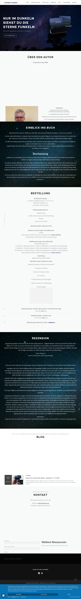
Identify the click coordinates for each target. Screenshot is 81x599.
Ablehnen (18, 594)
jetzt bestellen (10, 36)
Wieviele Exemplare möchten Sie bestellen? (41, 264)
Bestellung (45, 2)
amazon (51, 322)
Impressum (6, 558)
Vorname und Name (41, 268)
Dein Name (22, 550)
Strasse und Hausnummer (41, 272)
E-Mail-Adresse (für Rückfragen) (41, 279)
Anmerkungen (41, 295)
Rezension (53, 2)
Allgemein (28, 484)
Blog (59, 2)
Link (42, 311)
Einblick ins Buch (35, 2)
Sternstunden (10, 3)
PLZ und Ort (41, 276)
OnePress (42, 583)
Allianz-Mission (56, 235)
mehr (69, 594)
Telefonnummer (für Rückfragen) (41, 283)
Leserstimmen (66, 2)
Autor (27, 2)
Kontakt (74, 2)
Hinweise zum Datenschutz (15, 558)
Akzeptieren (44, 594)
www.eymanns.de (43, 503)
